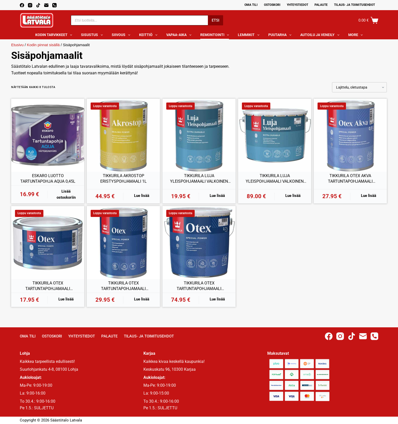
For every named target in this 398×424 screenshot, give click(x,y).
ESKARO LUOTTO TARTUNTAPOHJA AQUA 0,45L (47, 178)
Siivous (122, 35)
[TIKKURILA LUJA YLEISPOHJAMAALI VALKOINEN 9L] (274, 135)
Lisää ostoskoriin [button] (66, 194)
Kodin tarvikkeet (54, 35)
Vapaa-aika (179, 35)
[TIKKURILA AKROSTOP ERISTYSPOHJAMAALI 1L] (123, 135)
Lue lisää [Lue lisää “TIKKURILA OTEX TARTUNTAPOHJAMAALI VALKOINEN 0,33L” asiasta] (66, 299)
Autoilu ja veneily (320, 35)
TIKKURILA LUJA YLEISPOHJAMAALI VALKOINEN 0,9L (199, 178)
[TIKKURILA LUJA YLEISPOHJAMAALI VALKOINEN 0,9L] (199, 135)
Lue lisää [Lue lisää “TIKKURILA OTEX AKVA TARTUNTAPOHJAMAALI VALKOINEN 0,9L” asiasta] (368, 195)
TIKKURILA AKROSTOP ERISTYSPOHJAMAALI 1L (123, 178)
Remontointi (215, 35)
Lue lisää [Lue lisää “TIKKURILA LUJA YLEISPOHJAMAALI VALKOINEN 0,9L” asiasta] (217, 195)
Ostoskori (272, 5)
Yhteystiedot (297, 5)
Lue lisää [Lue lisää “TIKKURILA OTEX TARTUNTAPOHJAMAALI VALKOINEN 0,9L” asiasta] (141, 299)
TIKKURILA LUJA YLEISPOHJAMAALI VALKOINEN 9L (275, 178)
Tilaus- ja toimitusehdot (354, 5)
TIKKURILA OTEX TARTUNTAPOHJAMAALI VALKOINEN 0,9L (123, 286)
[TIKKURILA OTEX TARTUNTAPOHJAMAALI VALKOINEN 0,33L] (47, 242)
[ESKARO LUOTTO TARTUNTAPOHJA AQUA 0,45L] (47, 135)
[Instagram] (30, 5)
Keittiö (149, 35)
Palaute (321, 5)
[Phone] (54, 5)
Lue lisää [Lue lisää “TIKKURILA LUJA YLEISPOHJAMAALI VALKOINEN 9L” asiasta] (293, 195)
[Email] (46, 5)
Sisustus (93, 35)
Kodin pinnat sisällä (43, 45)
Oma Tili (251, 5)
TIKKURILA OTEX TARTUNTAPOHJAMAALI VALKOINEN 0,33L (47, 286)
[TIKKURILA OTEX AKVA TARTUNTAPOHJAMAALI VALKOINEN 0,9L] (350, 135)
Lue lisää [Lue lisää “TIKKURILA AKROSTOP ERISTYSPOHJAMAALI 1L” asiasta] (141, 195)
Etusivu (17, 45)
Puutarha (280, 35)
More (356, 35)
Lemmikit (249, 35)
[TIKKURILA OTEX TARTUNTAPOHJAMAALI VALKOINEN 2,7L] (199, 242)
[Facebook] (22, 5)
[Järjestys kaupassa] (359, 87)
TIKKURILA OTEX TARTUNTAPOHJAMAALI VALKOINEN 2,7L (199, 286)
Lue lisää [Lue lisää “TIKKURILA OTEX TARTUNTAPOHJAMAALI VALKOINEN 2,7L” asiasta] (217, 299)
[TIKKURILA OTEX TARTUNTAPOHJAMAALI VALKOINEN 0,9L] (123, 242)
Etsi (215, 20)
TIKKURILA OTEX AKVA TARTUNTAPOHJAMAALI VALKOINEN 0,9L (350, 178)
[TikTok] (38, 5)
